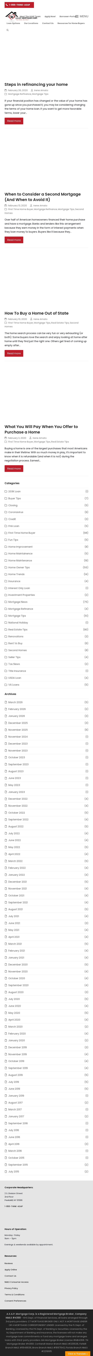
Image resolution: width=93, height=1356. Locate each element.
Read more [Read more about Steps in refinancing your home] (14, 121)
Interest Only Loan (19, 588)
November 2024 (18, 736)
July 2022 (14, 833)
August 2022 (16, 826)
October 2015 (16, 1157)
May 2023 (14, 785)
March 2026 (15, 702)
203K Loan (14, 491)
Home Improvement (20, 546)
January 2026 (16, 716)
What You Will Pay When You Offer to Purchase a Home (41, 429)
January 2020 (16, 1040)
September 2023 (18, 764)
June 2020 (14, 1006)
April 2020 (14, 1019)
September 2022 (18, 819)
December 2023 (18, 743)
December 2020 (18, 964)
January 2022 (16, 874)
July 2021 (13, 916)
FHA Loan (13, 526)
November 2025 (18, 729)
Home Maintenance (20, 560)
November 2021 (17, 888)
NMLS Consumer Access (17, 1282)
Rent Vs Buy (15, 643)
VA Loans (13, 684)
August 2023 (16, 771)
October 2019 (16, 1061)
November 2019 (17, 1054)
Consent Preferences (15, 1300)
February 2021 (16, 950)
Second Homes (17, 650)
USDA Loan (14, 678)
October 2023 (16, 757)
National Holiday (18, 622)
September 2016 (18, 1123)
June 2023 (14, 778)
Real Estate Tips (60, 322)
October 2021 (16, 895)
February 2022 (17, 868)
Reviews (9, 1263)
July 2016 (13, 1130)
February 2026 (17, 709)
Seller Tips (14, 657)
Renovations (15, 636)
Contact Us (10, 1275)
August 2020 (16, 992)
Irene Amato (41, 90)
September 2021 (18, 902)
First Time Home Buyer (20, 209)
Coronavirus (15, 512)
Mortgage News (17, 602)
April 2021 (13, 937)
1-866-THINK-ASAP (19, 4)
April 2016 (13, 1144)
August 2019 (15, 1075)
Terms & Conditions (14, 1294)
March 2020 (15, 1026)
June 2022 (14, 840)
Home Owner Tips (19, 567)
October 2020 (16, 978)
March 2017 (15, 1109)
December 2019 (17, 1047)
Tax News (14, 664)
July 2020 (14, 999)
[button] (8, 30)
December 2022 (18, 798)
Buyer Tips (14, 498)
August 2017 (15, 1102)
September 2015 (18, 1164)
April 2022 (14, 854)
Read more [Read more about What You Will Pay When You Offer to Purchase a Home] (14, 468)
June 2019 (14, 1088)
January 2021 (16, 957)
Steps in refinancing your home (36, 84)
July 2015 (13, 1171)
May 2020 (14, 1013)
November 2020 (18, 971)
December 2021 (17, 881)
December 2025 (18, 723)
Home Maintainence (20, 553)
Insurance (14, 581)
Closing (12, 505)
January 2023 (16, 792)
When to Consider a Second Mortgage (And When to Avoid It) (43, 196)
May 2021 (13, 930)
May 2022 (14, 847)
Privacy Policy (11, 1288)
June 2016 (14, 1137)
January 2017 (16, 1116)
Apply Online (11, 1269)
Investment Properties (21, 595)
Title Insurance (17, 671)
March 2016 (15, 1151)
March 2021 (15, 944)
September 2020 (18, 985)
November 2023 (18, 750)
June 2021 (14, 923)
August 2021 (15, 909)
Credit (12, 519)
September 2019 (18, 1068)
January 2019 (16, 1095)
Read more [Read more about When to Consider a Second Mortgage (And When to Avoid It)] (14, 240)
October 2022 (16, 812)
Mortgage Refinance (19, 94)
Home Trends (16, 574)
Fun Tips (13, 539)
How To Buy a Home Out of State (37, 313)
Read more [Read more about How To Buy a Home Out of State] (14, 353)
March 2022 (15, 861)
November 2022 (18, 805)
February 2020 (17, 1033)
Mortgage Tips (40, 94)
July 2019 (13, 1082)
